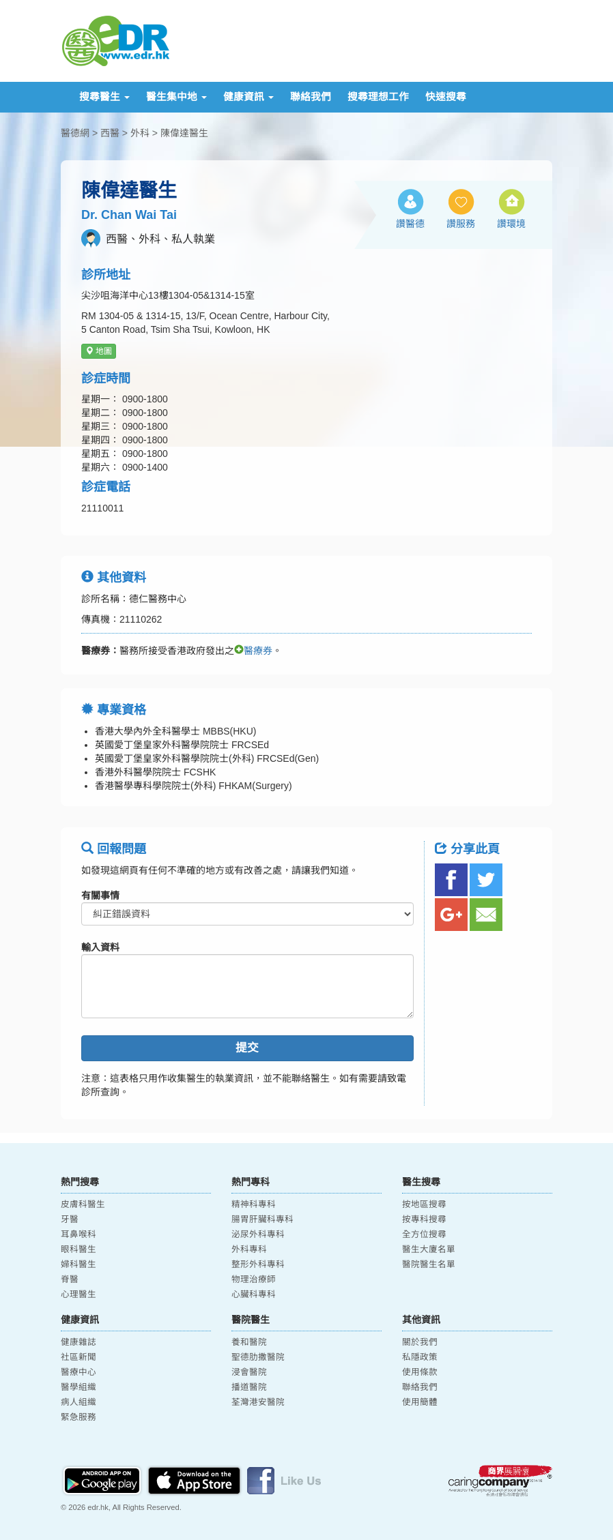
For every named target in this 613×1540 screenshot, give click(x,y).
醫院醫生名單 (428, 1264)
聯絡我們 (310, 96)
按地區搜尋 (424, 1204)
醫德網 (75, 133)
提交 (247, 1047)
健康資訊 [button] (248, 96)
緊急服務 (78, 1417)
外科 (139, 133)
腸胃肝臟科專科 (262, 1219)
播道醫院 (249, 1387)
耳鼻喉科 (78, 1234)
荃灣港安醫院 (258, 1402)
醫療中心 (78, 1372)
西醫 (109, 133)
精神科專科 (253, 1204)
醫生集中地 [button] (176, 96)
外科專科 (249, 1249)
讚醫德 (410, 223)
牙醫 (70, 1219)
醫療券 (253, 650)
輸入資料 (100, 947)
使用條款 (420, 1372)
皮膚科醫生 (83, 1204)
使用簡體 (420, 1402)
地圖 (98, 351)
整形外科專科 (258, 1264)
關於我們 (420, 1342)
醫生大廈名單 (428, 1249)
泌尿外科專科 (258, 1234)
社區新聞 (78, 1357)
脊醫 (70, 1279)
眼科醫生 (78, 1249)
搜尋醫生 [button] (104, 96)
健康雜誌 (78, 1342)
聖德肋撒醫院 (258, 1357)
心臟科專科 (253, 1294)
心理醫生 (78, 1294)
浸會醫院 (249, 1372)
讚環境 (511, 223)
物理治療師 (253, 1279)
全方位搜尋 (424, 1234)
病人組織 (78, 1402)
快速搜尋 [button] (445, 96)
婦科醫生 (78, 1264)
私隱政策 (420, 1357)
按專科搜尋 (424, 1219)
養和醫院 (249, 1342)
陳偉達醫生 (184, 133)
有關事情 (100, 895)
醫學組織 (78, 1387)
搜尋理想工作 (378, 96)
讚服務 (460, 223)
